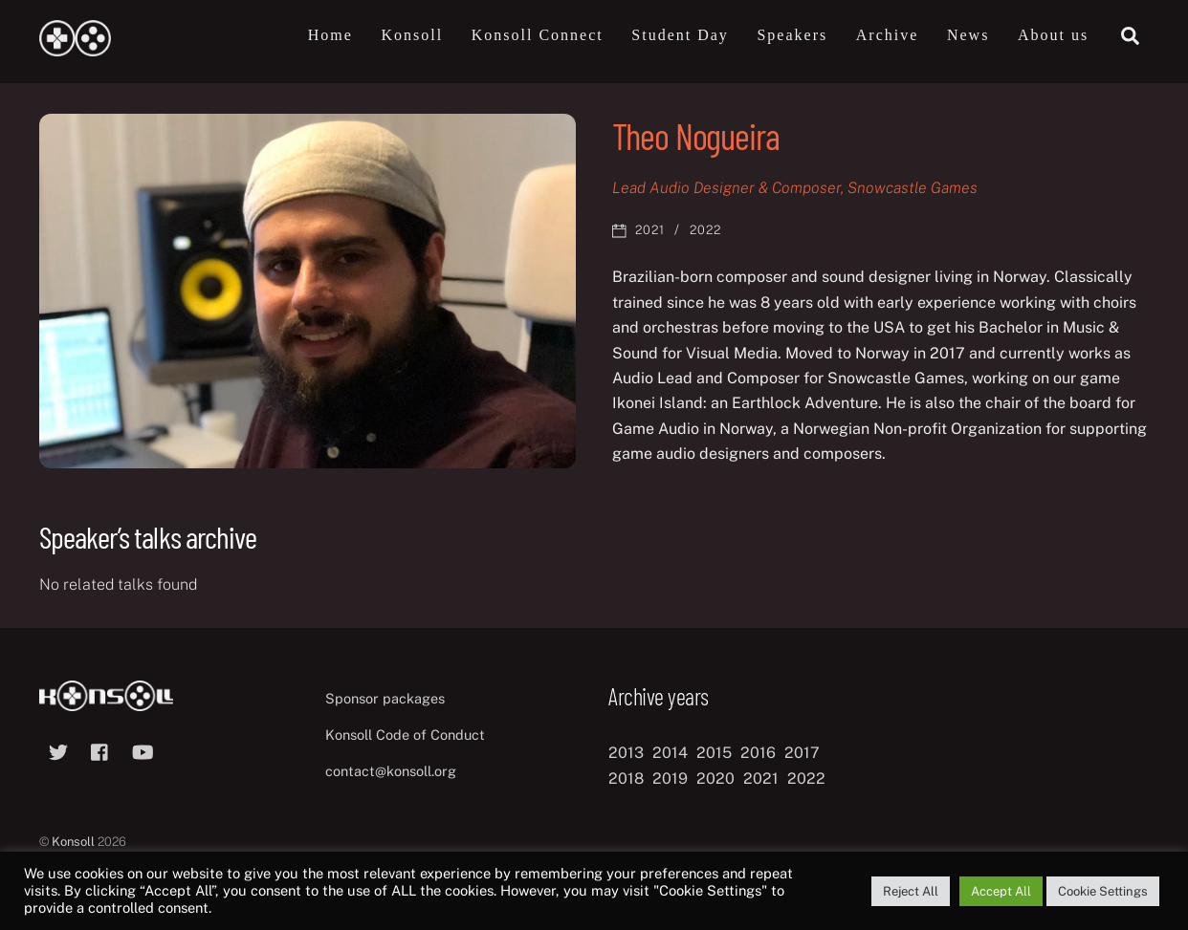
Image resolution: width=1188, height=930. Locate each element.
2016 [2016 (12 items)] (758, 753)
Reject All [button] (910, 891)
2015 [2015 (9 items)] (714, 753)
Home (330, 35)
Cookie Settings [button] (1103, 891)
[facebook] (100, 750)
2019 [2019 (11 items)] (670, 778)
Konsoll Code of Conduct (405, 734)
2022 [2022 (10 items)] (806, 778)
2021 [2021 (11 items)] (761, 778)
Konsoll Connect (538, 35)
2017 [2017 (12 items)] (802, 753)
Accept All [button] (1001, 891)
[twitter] (58, 750)
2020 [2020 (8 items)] (715, 778)
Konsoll (412, 35)
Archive (887, 35)
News (968, 35)
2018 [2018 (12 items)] (626, 778)
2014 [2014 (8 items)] (670, 753)
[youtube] (142, 750)
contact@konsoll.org (390, 771)
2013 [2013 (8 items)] (626, 753)
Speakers (792, 35)
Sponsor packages (385, 698)
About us (1053, 35)
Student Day (680, 35)
